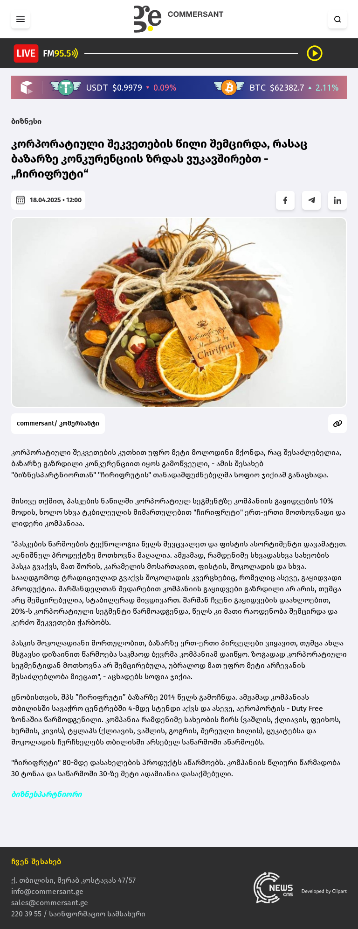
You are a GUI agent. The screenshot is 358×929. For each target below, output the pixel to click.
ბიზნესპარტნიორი (46, 794)
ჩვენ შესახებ (36, 861)
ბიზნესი (26, 121)
